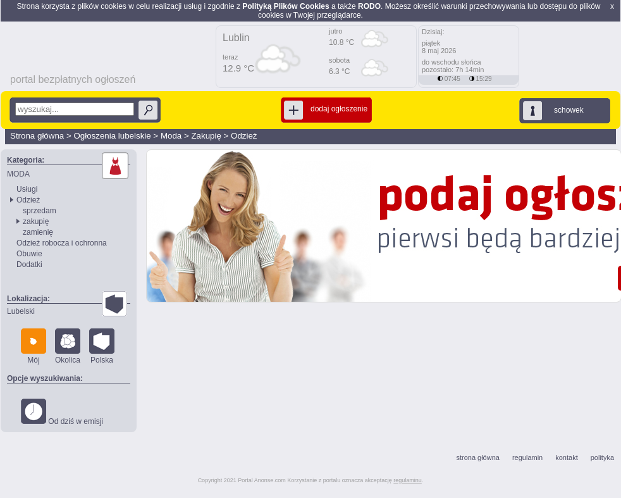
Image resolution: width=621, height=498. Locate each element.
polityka (602, 457)
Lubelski (21, 311)
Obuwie (29, 253)
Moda (171, 135)
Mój (33, 346)
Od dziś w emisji (62, 412)
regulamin (527, 457)
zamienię (38, 232)
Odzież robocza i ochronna (61, 243)
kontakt (566, 457)
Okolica (67, 346)
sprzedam (39, 210)
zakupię (36, 221)
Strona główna (37, 135)
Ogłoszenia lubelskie (112, 135)
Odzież (244, 135)
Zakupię (206, 135)
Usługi (26, 189)
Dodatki (29, 264)
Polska (101, 346)
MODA (18, 174)
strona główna (478, 457)
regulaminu (407, 480)
